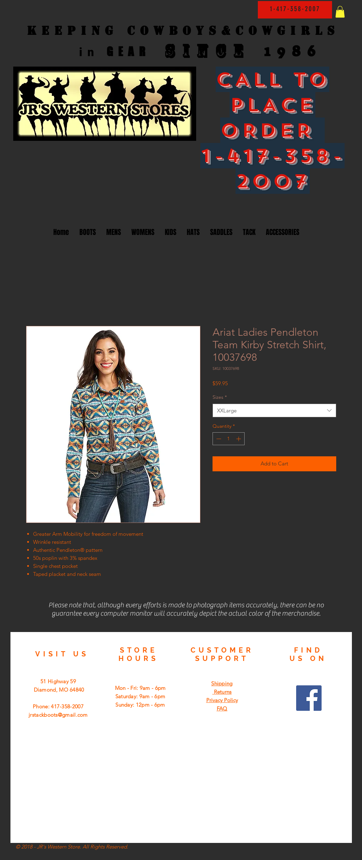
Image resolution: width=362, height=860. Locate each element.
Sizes (220, 397)
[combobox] (274, 410)
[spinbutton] (228, 439)
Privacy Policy (222, 700)
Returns (221, 691)
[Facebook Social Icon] (309, 698)
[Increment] (239, 439)
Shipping (221, 683)
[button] (340, 11)
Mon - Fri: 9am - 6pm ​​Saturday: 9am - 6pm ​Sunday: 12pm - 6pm (140, 696)
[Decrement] (218, 439)
